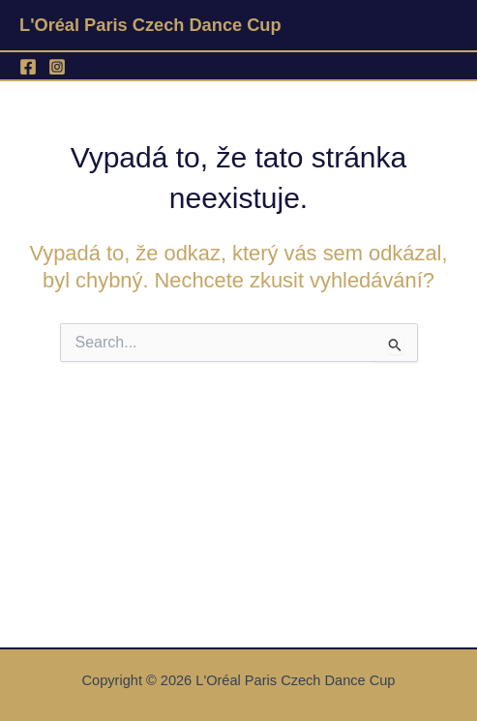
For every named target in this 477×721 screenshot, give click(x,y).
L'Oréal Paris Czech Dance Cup (150, 25)
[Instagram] (57, 66)
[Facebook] (28, 66)
